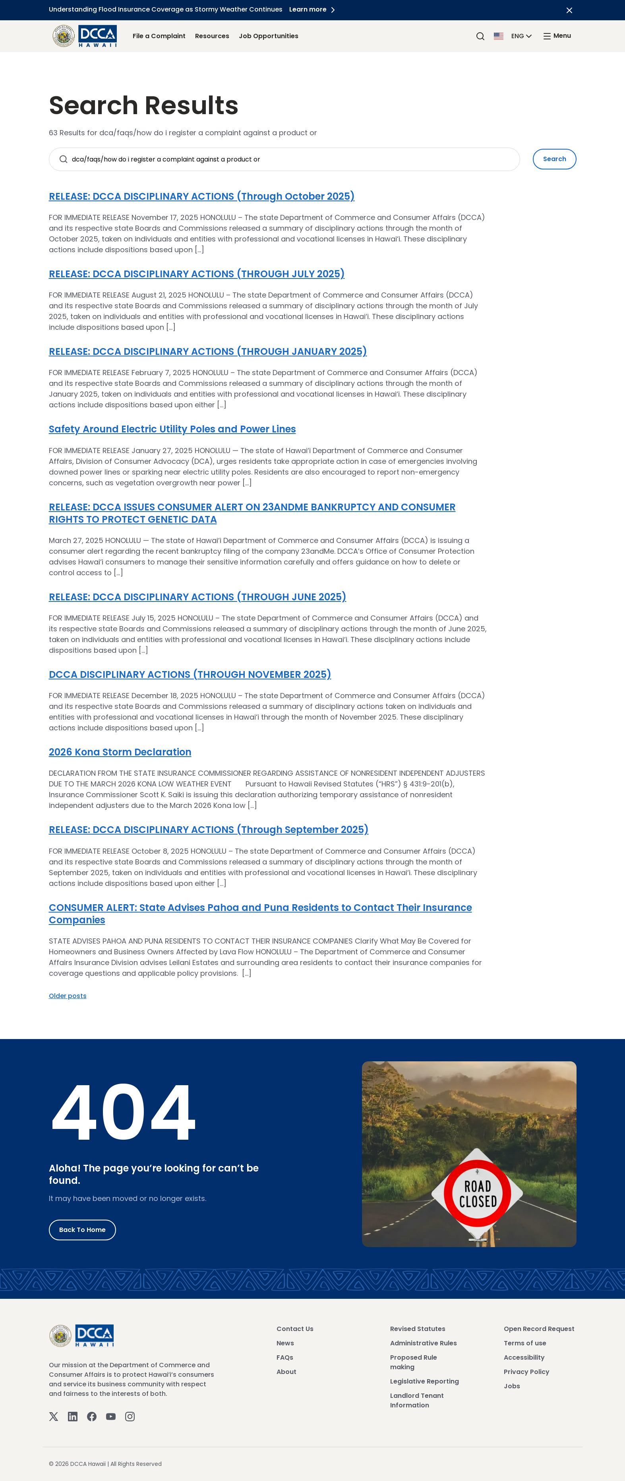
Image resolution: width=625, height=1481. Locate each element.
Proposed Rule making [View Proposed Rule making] (413, 1362)
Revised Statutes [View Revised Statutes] (417, 1328)
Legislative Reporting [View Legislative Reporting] (424, 1381)
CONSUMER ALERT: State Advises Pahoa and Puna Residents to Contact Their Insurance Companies (260, 913)
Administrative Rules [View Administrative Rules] (423, 1343)
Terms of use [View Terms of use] (525, 1343)
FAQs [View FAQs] (285, 1357)
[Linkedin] (72, 1416)
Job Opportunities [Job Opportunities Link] (268, 36)
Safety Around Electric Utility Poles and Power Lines (172, 429)
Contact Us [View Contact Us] (295, 1328)
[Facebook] (92, 1416)
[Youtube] (111, 1416)
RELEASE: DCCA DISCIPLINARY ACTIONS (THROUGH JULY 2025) (197, 273)
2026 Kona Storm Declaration (120, 752)
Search (554, 158)
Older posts (68, 995)
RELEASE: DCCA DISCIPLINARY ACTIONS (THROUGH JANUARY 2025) (208, 351)
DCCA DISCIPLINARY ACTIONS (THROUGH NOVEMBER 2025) (190, 674)
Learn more (314, 9)
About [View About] (286, 1371)
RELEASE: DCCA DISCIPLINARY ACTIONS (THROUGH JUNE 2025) (197, 596)
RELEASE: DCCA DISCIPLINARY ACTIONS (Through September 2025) (209, 829)
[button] (514, 35)
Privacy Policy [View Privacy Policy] (527, 1371)
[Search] (480, 36)
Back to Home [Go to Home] (82, 1229)
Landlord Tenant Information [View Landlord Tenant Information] (417, 1400)
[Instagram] (130, 1416)
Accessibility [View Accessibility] (524, 1357)
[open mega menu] (556, 36)
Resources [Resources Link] (212, 36)
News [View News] (285, 1343)
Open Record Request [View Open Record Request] (539, 1328)
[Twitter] (53, 1416)
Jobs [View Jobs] (512, 1386)
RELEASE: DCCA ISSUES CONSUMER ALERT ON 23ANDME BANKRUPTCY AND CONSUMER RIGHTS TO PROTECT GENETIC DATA (252, 513)
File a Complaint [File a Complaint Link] (159, 36)
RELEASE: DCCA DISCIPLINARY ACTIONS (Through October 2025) (202, 196)
